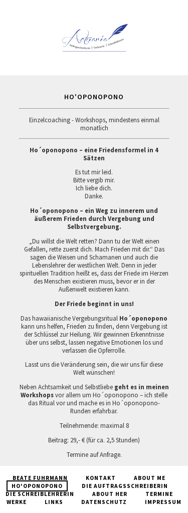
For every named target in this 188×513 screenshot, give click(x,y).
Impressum (163, 501)
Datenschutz (104, 501)
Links (54, 501)
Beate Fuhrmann (40, 477)
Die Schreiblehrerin (40, 493)
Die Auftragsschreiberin (125, 485)
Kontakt (101, 477)
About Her (109, 493)
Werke (17, 501)
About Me (149, 477)
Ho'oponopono (37, 485)
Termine (159, 493)
